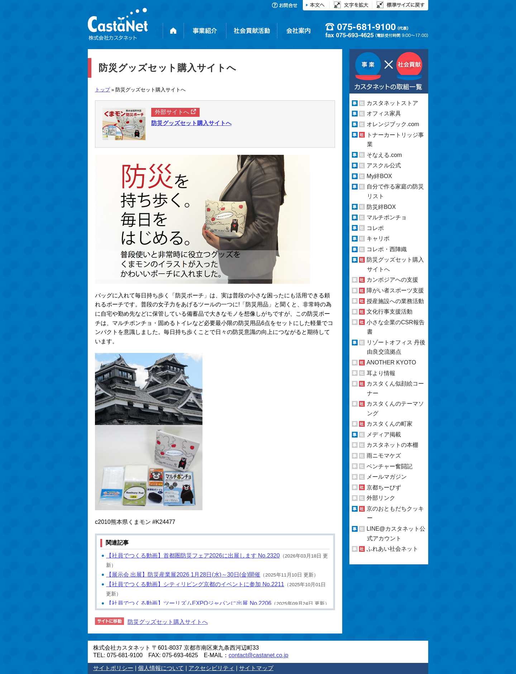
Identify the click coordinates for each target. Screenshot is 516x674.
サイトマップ (256, 668)
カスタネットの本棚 (392, 445)
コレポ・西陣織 (387, 249)
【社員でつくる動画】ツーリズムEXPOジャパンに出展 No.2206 (188, 603)
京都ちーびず (384, 487)
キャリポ (378, 238)
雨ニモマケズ (384, 456)
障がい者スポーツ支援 (395, 290)
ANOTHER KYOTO (391, 362)
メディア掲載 (384, 434)
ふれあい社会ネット (392, 549)
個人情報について (161, 668)
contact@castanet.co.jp (258, 655)
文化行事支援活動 (389, 312)
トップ (102, 89)
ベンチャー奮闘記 (389, 466)
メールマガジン (387, 477)
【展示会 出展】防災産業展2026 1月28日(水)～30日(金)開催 (183, 575)
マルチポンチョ (387, 217)
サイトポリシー (113, 668)
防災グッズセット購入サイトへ (168, 622)
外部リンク (381, 498)
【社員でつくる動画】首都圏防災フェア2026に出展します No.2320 (193, 556)
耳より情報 (381, 373)
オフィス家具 (384, 113)
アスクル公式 (384, 165)
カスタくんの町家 (389, 424)
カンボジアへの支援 (392, 280)
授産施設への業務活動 (395, 301)
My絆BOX (379, 176)
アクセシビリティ (211, 668)
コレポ (375, 228)
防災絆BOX (381, 207)
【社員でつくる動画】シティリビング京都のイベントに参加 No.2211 (195, 584)
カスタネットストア (392, 103)
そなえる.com (384, 155)
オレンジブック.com (393, 124)
